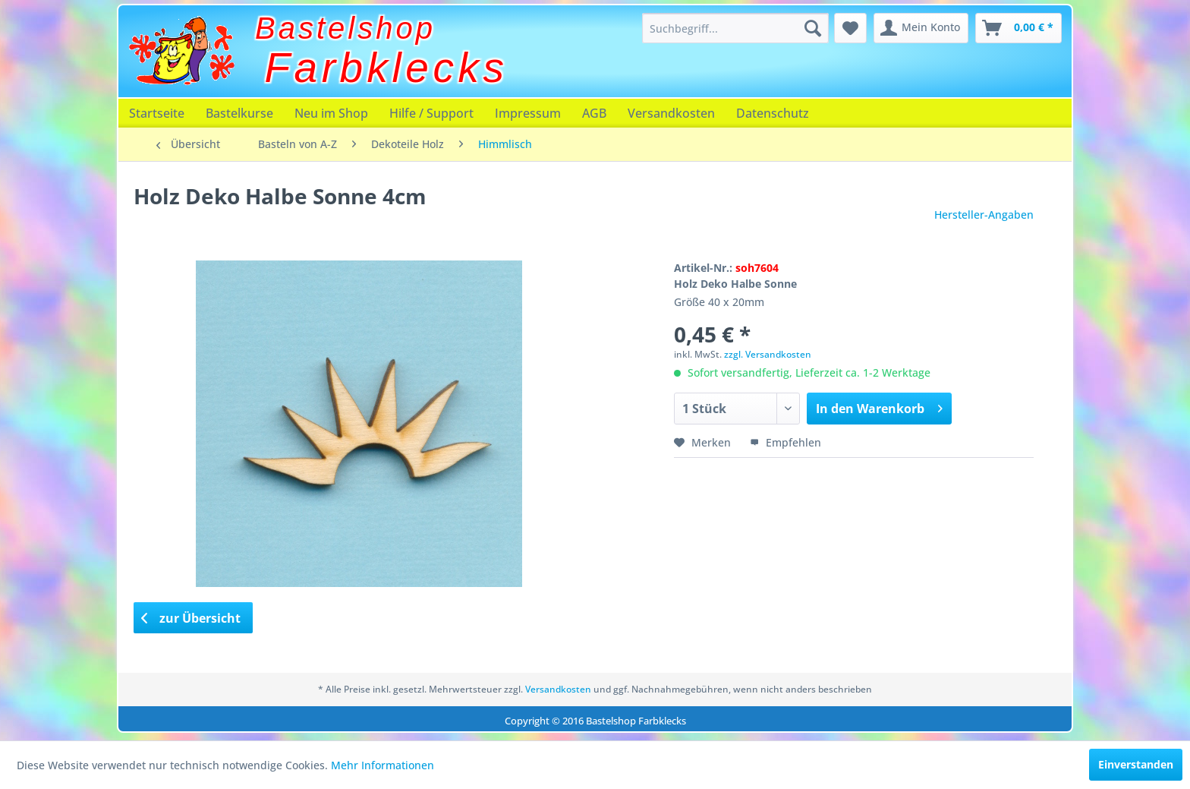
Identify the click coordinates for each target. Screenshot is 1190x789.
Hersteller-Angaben (984, 214)
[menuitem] (735, 28)
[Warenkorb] (1018, 28)
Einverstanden (1135, 764)
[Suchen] (813, 28)
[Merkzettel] (850, 28)
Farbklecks (386, 67)
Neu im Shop (331, 113)
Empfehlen (785, 442)
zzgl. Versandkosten (767, 354)
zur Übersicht (191, 618)
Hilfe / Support (431, 113)
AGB (594, 113)
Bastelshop (345, 28)
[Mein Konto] (921, 28)
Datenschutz (772, 113)
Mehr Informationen (382, 765)
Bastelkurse (239, 113)
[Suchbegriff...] (735, 28)
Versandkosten (671, 113)
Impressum (528, 113)
